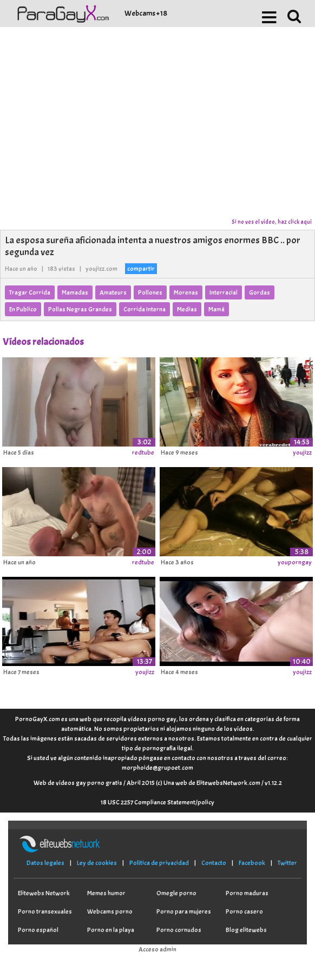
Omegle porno (176, 893)
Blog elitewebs (246, 930)
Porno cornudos (178, 930)
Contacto (213, 862)
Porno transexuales (45, 911)
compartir (141, 268)
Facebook (252, 862)
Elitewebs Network (44, 893)
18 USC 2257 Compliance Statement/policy (157, 802)
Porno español (38, 930)
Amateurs (113, 292)
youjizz (302, 452)
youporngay (295, 562)
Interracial (223, 292)
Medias (187, 309)
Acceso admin (157, 949)
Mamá (216, 309)
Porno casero (244, 911)
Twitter (287, 862)
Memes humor (106, 893)
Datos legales (45, 862)
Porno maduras (247, 893)
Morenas (186, 292)
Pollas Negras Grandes (80, 309)
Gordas (259, 292)
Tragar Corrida (29, 292)
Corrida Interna (144, 309)
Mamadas (75, 292)
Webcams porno (110, 911)
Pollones (150, 292)
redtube (143, 452)
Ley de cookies (97, 862)
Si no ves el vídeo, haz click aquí (272, 221)
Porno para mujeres (183, 911)
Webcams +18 (145, 13)
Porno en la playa (110, 930)
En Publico (23, 309)
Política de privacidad (159, 862)
